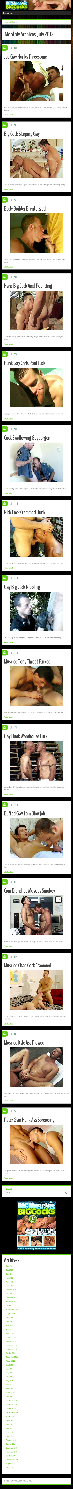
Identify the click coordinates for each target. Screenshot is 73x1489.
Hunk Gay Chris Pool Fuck (24, 363)
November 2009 (11, 1452)
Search (9, 1189)
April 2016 (9, 1282)
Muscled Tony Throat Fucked (27, 662)
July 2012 (9, 1365)
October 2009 (11, 1456)
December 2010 (11, 1400)
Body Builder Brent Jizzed (25, 209)
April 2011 (9, 1385)
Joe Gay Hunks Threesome (25, 57)
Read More (8, 115)
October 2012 (11, 1353)
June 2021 (9, 1266)
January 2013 (11, 1341)
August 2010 (10, 1416)
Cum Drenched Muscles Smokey (29, 891)
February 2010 (11, 1440)
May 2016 (9, 1278)
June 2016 (9, 1274)
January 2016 (11, 1294)
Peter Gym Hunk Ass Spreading (29, 1120)
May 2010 (9, 1428)
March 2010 (10, 1436)
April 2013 (9, 1329)
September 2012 (12, 1357)
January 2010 (11, 1444)
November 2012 (11, 1349)
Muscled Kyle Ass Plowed (24, 1043)
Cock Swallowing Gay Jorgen (27, 438)
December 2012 (11, 1345)
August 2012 (10, 1361)
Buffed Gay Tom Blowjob (24, 814)
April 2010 (9, 1432)
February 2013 (11, 1337)
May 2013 (9, 1325)
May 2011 (9, 1381)
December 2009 (11, 1448)
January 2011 (11, 1397)
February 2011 (11, 1393)
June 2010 (9, 1424)
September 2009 (12, 1460)
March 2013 (10, 1333)
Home (6, 22)
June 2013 (9, 1321)
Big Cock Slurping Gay (22, 134)
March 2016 (10, 1286)
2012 (11, 22)
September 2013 (12, 1310)
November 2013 (11, 1302)
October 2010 (11, 1408)
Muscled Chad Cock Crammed (27, 965)
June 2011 (9, 1377)
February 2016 (11, 1290)
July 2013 (9, 1317)
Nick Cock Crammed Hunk (24, 512)
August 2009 (10, 1464)
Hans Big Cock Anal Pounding (28, 286)
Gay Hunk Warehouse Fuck (25, 736)
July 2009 (9, 1468)
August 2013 (10, 1314)
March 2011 (10, 1389)
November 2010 (11, 1404)
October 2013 (11, 1306)
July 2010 (9, 1420)
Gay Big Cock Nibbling (22, 587)
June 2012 (9, 1369)
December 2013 (11, 1298)
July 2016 (9, 1270)
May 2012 (9, 1373)
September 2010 (12, 1412)
